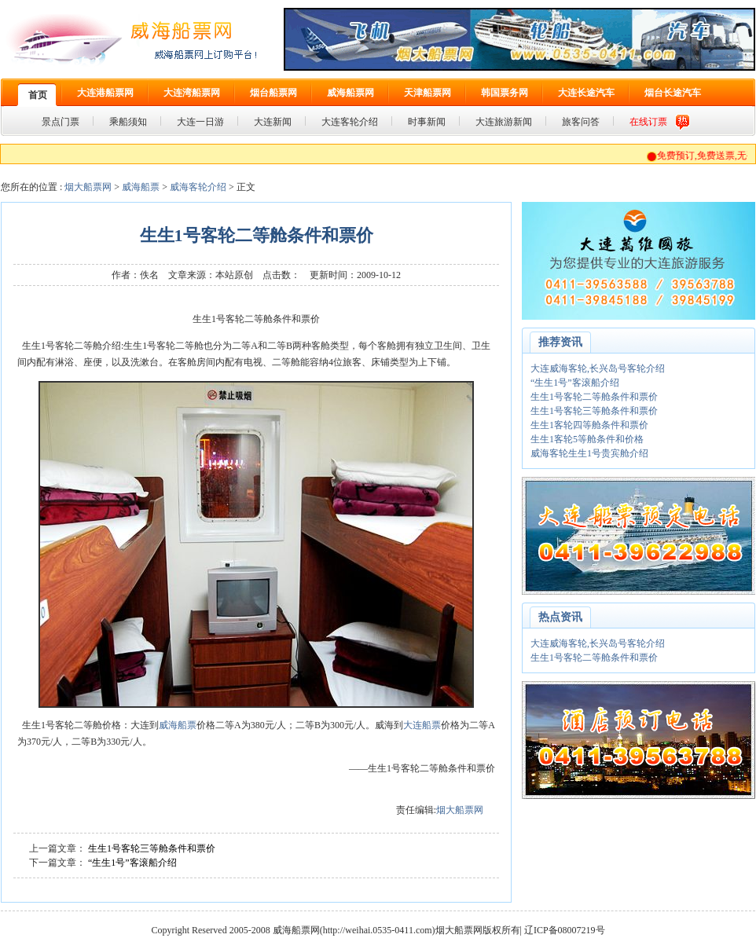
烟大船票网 (88, 186)
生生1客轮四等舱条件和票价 (589, 425)
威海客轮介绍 (198, 186)
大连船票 (422, 725)
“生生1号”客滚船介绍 (132, 862)
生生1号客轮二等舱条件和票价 (594, 396)
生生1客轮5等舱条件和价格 (587, 439)
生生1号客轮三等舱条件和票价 (151, 848)
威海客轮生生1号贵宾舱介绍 (589, 453)
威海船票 (141, 186)
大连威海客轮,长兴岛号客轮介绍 (597, 368)
